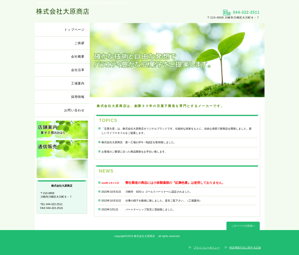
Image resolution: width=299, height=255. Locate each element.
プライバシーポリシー (206, 247)
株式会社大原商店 (91, 14)
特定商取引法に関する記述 (245, 247)
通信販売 (62, 149)
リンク (62, 169)
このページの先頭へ (243, 225)
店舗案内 (62, 130)
